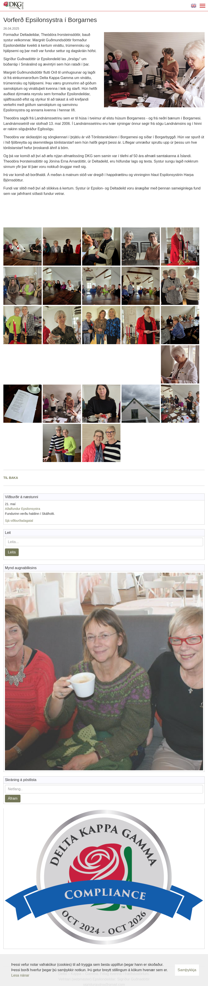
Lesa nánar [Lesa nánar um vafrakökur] (20, 975)
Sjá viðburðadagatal (19, 520)
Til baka (10, 478)
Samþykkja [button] (187, 970)
